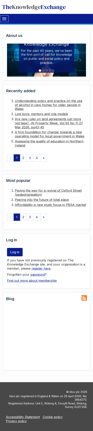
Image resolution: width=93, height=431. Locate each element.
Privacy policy (16, 421)
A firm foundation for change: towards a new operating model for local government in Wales (49, 134)
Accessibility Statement (23, 417)
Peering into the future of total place (42, 200)
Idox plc (74, 391)
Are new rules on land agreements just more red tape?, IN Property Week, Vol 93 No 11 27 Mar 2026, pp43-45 (49, 123)
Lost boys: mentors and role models (41, 114)
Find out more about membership (32, 281)
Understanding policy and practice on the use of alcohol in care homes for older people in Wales (48, 105)
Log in (14, 252)
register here (41, 268)
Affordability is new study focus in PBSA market (50, 205)
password (37, 274)
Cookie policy (53, 417)
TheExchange (34, 7)
